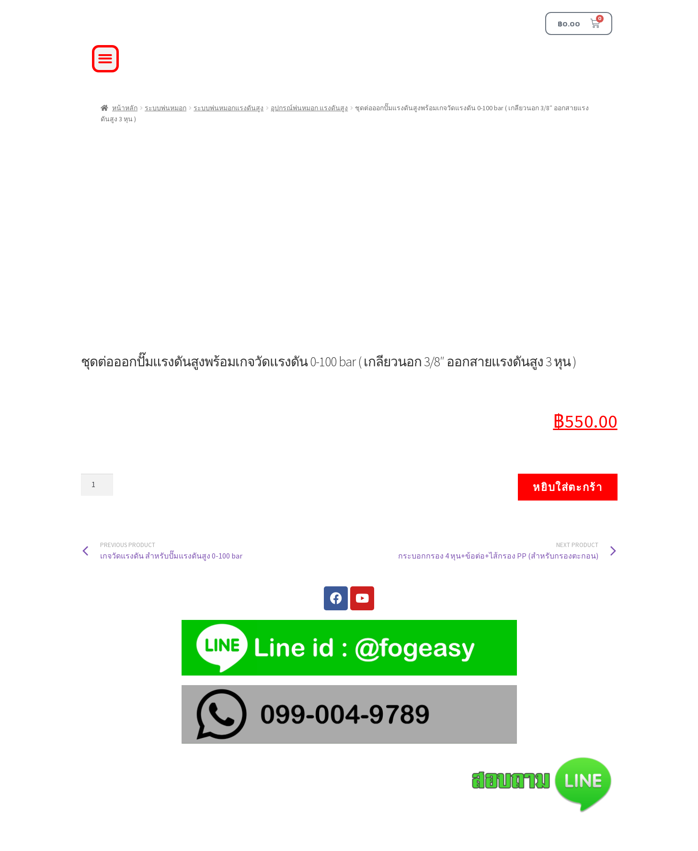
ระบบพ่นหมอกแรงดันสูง (228, 108)
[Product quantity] (97, 485)
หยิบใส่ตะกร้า (567, 487)
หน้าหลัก (124, 108)
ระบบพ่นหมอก (165, 108)
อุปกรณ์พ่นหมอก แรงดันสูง (309, 108)
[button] (105, 58)
